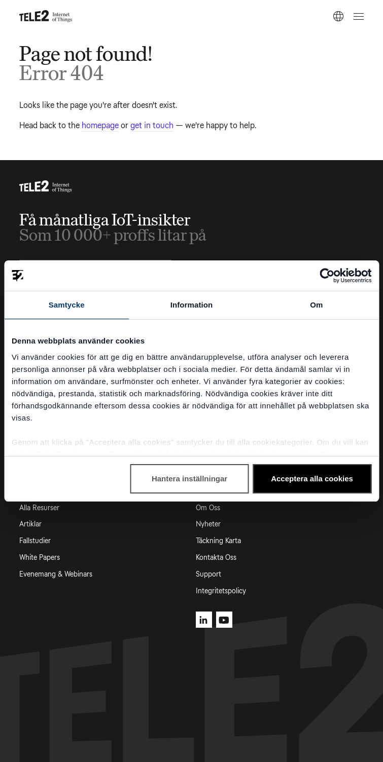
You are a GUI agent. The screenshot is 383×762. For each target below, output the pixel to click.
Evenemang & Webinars (55, 574)
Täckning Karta (218, 541)
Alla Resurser (39, 508)
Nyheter (208, 524)
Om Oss (208, 508)
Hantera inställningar (189, 478)
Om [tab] (316, 304)
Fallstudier (35, 541)
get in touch (151, 125)
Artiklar (30, 524)
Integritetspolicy (221, 591)
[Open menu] (357, 16)
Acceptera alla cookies (312, 478)
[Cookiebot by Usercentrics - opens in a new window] (327, 275)
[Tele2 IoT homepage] (46, 16)
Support (208, 574)
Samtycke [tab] (67, 304)
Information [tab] (191, 304)
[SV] (338, 16)
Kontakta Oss (216, 557)
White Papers (39, 557)
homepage (100, 125)
